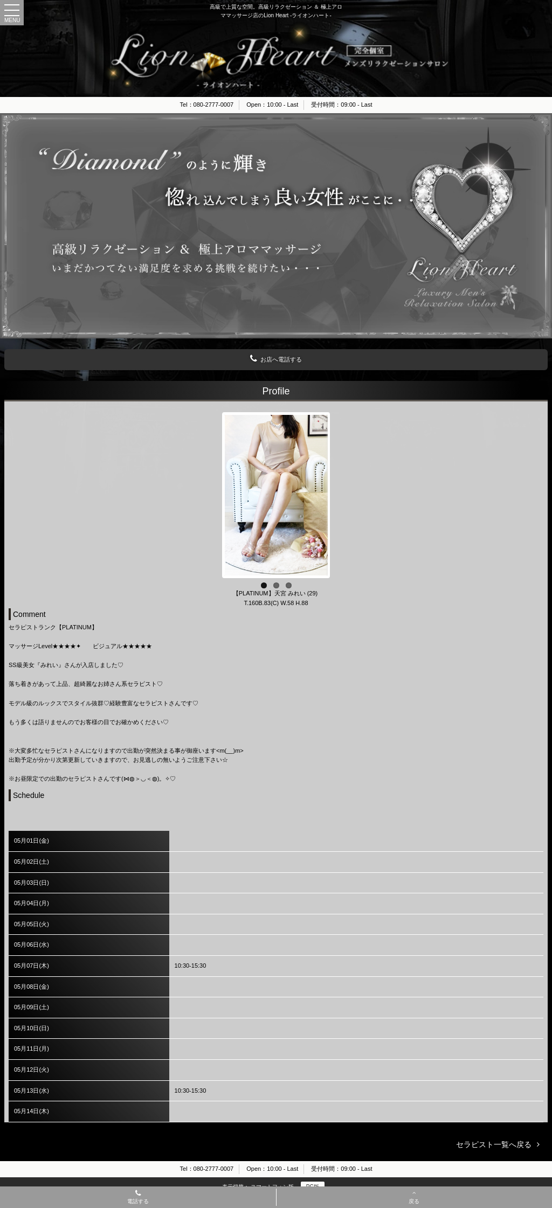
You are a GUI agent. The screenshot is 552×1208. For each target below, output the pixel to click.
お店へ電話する (276, 359)
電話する (138, 1198)
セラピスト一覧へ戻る (494, 1144)
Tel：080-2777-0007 (207, 104)
